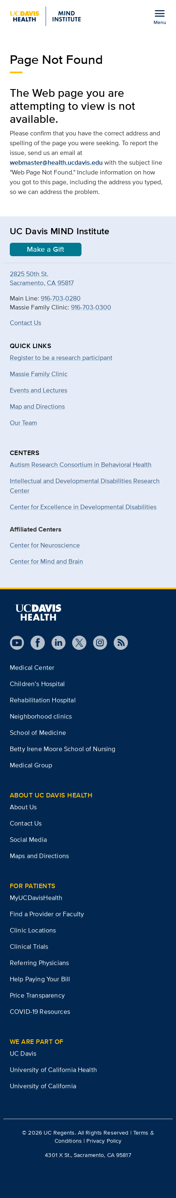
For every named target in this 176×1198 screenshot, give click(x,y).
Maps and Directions (39, 855)
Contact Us (25, 322)
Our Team (23, 422)
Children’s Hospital (37, 683)
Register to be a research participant (61, 357)
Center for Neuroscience (45, 545)
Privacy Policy (103, 1141)
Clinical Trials (29, 946)
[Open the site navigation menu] (159, 17)
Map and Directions (37, 406)
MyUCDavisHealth (36, 897)
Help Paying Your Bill (40, 979)
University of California (43, 1086)
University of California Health (53, 1069)
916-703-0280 (61, 298)
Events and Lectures (38, 390)
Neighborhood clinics (41, 716)
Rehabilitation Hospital (43, 700)
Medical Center (32, 667)
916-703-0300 (91, 307)
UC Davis (23, 1053)
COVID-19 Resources (40, 1011)
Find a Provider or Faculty (47, 914)
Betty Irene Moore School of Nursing (63, 749)
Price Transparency (37, 995)
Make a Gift (45, 249)
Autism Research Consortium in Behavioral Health (81, 464)
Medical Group (31, 765)
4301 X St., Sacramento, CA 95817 (88, 1155)
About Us (23, 807)
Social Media (28, 839)
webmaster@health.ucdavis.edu (56, 162)
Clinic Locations (33, 930)
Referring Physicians (39, 962)
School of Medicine (38, 732)
